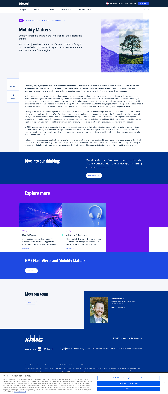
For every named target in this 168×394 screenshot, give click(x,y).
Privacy (69, 349)
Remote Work (46, 20)
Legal (62, 349)
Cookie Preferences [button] (94, 349)
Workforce (59, 20)
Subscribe (133, 3)
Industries (50, 10)
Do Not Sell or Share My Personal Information (122, 349)
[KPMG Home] (23, 3)
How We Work (66, 10)
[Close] (164, 383)
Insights (23, 10)
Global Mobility (31, 20)
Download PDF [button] (94, 175)
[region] (84, 383)
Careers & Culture (85, 10)
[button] (107, 3)
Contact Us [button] (30, 302)
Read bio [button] (120, 307)
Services (36, 10)
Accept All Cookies (128, 389)
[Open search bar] (145, 10)
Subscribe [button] (31, 271)
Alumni (120, 3)
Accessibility (79, 349)
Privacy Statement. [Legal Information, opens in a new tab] (20, 392)
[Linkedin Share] (39, 349)
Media (126, 3)
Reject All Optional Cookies (128, 383)
